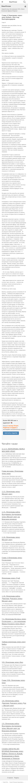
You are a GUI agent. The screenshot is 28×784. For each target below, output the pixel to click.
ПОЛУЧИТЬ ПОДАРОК (10, 433)
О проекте (10, 777)
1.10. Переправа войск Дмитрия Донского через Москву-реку (12, 598)
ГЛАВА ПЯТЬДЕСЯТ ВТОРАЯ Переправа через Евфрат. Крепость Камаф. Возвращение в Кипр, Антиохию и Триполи (12, 753)
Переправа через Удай (11, 578)
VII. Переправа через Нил (12, 662)
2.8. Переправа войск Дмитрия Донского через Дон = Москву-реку (14, 703)
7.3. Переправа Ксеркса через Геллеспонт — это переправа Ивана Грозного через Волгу (14, 621)
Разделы (16, 777)
